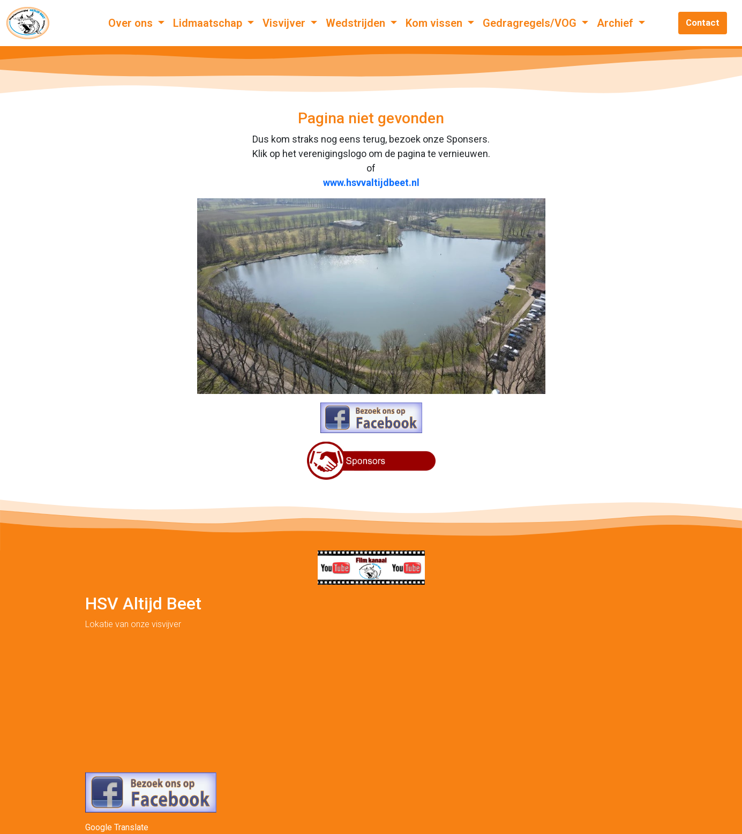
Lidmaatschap (209, 23)
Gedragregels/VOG (531, 23)
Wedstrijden (357, 23)
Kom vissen (435, 23)
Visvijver (285, 23)
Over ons (131, 23)
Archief (616, 23)
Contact (702, 22)
